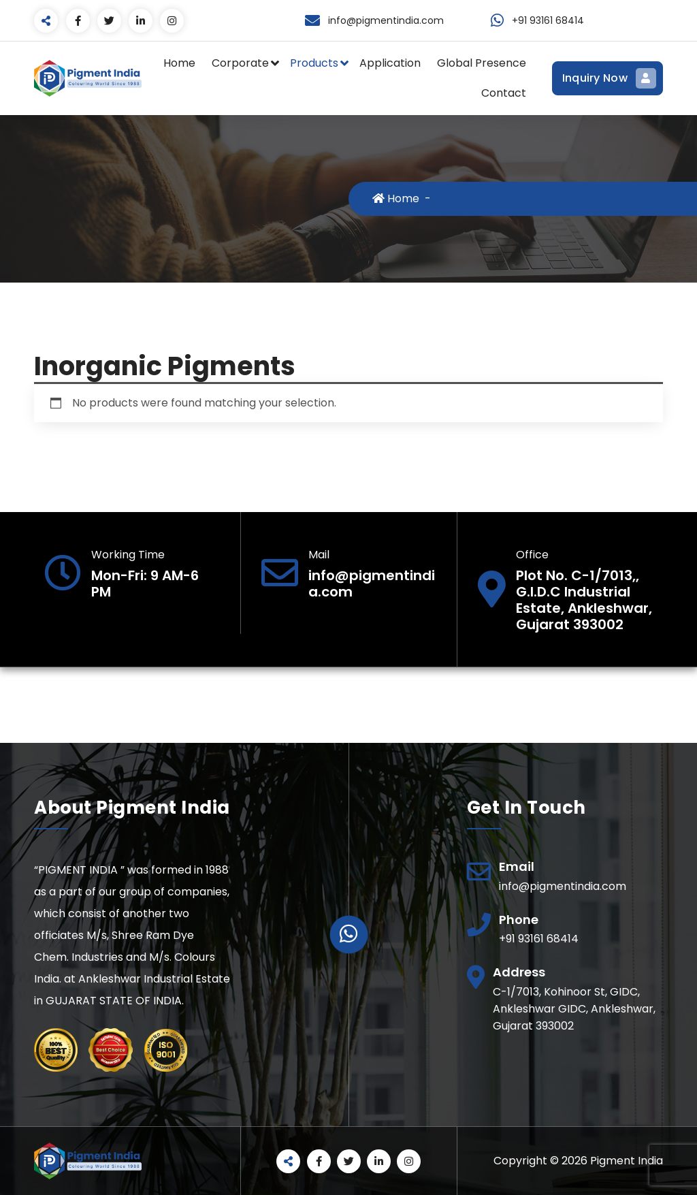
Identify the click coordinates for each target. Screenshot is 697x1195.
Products (314, 63)
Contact (503, 93)
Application (390, 63)
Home (179, 63)
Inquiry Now (607, 78)
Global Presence (481, 63)
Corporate (240, 63)
